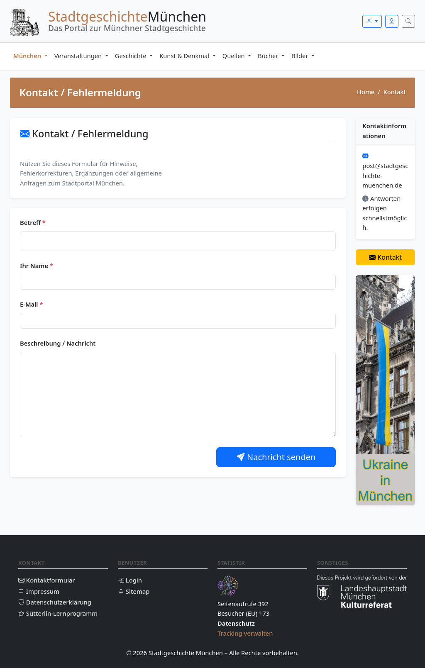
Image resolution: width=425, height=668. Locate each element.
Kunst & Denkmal (185, 55)
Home (365, 92)
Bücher (269, 55)
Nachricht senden (276, 457)
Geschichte (131, 55)
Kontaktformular (46, 580)
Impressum (38, 591)
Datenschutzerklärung (54, 602)
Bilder (300, 55)
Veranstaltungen (78, 55)
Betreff (33, 222)
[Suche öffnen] (408, 21)
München (28, 55)
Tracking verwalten (245, 633)
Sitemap (133, 591)
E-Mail (31, 304)
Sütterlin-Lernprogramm (58, 613)
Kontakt (385, 257)
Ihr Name (36, 265)
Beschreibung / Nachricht (57, 343)
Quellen (234, 55)
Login (130, 580)
